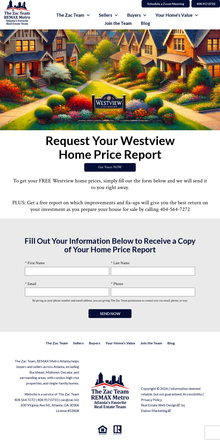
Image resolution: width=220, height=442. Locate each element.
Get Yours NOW (110, 167)
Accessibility (192, 394)
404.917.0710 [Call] (205, 4)
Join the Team (118, 23)
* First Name (35, 263)
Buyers (94, 343)
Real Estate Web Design (160, 405)
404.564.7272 (24, 400)
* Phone (117, 283)
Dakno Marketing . (156, 411)
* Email (30, 283)
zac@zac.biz (69, 400)
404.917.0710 (47, 400)
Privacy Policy (151, 400)
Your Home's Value (120, 343)
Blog (145, 23)
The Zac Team (57, 343)
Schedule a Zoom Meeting (164, 4)
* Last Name (120, 263)
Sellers (78, 343)
